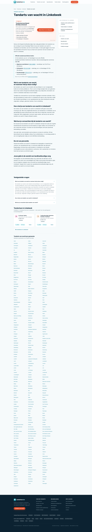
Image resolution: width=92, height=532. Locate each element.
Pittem (29, 410)
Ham (43, 308)
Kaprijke (29, 340)
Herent (44, 315)
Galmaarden (45, 295)
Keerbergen (16, 342)
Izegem (15, 336)
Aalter (29, 241)
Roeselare (30, 417)
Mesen (15, 388)
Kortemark (16, 349)
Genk (29, 299)
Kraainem (44, 352)
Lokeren (15, 372)
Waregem (30, 458)
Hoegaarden (16, 324)
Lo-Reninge (30, 370)
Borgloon (30, 268)
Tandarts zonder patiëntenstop (42, 507)
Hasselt (15, 313)
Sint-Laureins (16, 433)
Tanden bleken (58, 1)
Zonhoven (16, 478)
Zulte (43, 481)
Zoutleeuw (16, 481)
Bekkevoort (30, 256)
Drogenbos (45, 288)
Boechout (15, 265)
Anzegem (15, 247)
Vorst (44, 453)
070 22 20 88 (27, 68)
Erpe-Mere (30, 293)
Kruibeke (15, 354)
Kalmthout (16, 338)
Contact (67, 509)
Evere (15, 295)
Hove (15, 331)
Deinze (15, 281)
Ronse (44, 417)
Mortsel (15, 392)
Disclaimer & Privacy (55, 525)
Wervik (44, 460)
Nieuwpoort (16, 397)
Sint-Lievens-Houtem (32, 433)
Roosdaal (15, 420)
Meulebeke (30, 388)
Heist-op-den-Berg (17, 315)
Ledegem (30, 361)
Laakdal (15, 356)
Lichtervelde (16, 365)
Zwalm (29, 483)
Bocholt (44, 263)
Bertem (44, 259)
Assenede (44, 250)
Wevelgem (45, 463)
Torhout (44, 447)
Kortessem (16, 352)
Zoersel (29, 476)
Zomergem (45, 476)
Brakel (44, 270)
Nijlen (29, 397)
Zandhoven (16, 472)
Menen (44, 383)
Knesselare (16, 345)
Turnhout (30, 449)
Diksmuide (45, 286)
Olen (15, 399)
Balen (44, 252)
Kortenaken (30, 349)
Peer (43, 408)
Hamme (15, 311)
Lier (43, 365)
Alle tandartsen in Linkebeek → (22, 229)
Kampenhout (30, 338)
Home (15, 8)
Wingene (44, 467)
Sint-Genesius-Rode (46, 426)
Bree (15, 275)
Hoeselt (44, 324)
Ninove (44, 397)
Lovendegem (16, 374)
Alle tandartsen (39, 501)
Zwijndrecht (16, 485)
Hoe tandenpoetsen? (70, 501)
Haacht (29, 306)
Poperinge (44, 410)
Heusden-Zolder (31, 322)
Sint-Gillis (15, 429)
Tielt (29, 444)
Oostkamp (16, 401)
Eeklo (44, 290)
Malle (44, 379)
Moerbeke (16, 390)
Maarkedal (16, 376)
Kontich (44, 347)
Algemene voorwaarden (65, 525)
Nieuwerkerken (45, 395)
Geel (43, 297)
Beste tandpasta (69, 503)
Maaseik (29, 376)
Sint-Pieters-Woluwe (46, 435)
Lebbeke (44, 358)
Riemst (44, 415)
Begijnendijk (16, 256)
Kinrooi (29, 342)
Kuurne (44, 354)
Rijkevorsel (16, 417)
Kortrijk (29, 352)
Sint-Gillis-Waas (31, 429)
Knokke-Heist (30, 345)
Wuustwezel (45, 469)
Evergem (30, 295)
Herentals (15, 318)
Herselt (29, 320)
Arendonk (44, 247)
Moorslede (45, 390)
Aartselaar (16, 243)
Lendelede (45, 361)
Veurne (15, 451)
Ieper (29, 333)
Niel (29, 395)
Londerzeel (45, 372)
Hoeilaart (30, 324)
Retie (29, 415)
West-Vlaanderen (45, 515)
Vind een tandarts (64, 43)
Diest (29, 286)
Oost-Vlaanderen (37, 515)
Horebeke (16, 329)
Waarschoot (30, 456)
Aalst (15, 241)
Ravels (15, 415)
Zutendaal (16, 483)
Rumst (15, 422)
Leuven (44, 363)
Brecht (29, 272)
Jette (44, 336)
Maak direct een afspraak (45, 30)
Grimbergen (45, 304)
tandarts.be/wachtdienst (32, 76)
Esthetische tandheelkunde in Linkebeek (67, 30)
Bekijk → (30, 224)
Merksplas (45, 386)
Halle (29, 308)
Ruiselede (44, 420)
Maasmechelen (45, 376)
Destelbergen (45, 284)
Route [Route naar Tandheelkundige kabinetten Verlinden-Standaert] (44, 224)
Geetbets (15, 299)
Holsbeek (15, 327)
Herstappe (45, 320)
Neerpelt (44, 392)
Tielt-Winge (45, 444)
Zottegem (44, 478)
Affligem (29, 243)
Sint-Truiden (16, 438)
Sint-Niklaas (16, 435)
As (14, 250)
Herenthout (30, 318)
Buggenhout (16, 277)
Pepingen (15, 410)
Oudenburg (30, 406)
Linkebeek (24, 8)
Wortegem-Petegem (32, 469)
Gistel (44, 302)
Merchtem (16, 386)
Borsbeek (15, 270)
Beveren (29, 261)
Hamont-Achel (31, 311)
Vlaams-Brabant (52, 515)
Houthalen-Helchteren (32, 329)
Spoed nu (74, 2)
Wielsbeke (45, 465)
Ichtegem (15, 333)
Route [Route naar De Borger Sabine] (23, 224)
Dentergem (16, 284)
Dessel (29, 284)
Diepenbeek (16, 286)
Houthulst (44, 329)
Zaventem (30, 472)
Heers (44, 313)
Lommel (29, 372)
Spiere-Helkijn (31, 438)
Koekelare (44, 345)
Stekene (44, 440)
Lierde (15, 367)
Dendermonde (45, 281)
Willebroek (30, 467)
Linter (15, 370)
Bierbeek (44, 261)
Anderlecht (30, 245)
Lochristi (44, 370)
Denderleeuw (30, 281)
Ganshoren (16, 297)
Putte (15, 413)
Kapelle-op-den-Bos (46, 338)
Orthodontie (53, 507)
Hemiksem (30, 315)
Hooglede (30, 327)
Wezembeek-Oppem (18, 465)
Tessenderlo (16, 444)
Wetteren (30, 463)
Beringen (44, 256)
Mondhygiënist (65, 1)
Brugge (29, 275)
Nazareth (30, 392)
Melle (29, 383)
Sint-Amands (30, 426)
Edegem (29, 290)
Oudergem (45, 406)
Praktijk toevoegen (64, 46)
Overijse (15, 408)
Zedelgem (44, 472)
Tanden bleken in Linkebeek (66, 26)
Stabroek (44, 438)
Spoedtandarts (50, 1)
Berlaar (15, 259)
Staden (15, 440)
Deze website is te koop (74, 525)
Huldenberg (30, 331)
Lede (15, 361)
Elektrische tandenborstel (71, 505)
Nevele (15, 395)
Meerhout (30, 381)
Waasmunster (45, 456)
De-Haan (44, 277)
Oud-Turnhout (45, 404)
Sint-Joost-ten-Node (18, 431)
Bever (15, 261)
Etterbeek (44, 293)
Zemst (44, 474)
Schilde (29, 424)
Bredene (44, 272)
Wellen (15, 460)
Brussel (44, 275)
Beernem (15, 254)
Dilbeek (15, 288)
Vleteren (44, 451)
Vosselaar (15, 456)
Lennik (15, 363)
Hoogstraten (45, 327)
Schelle (44, 422)
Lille (29, 367)
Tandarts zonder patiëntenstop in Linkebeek (67, 23)
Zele (14, 474)
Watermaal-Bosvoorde (47, 458)
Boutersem (30, 270)
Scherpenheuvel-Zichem (18, 424)
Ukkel (44, 449)
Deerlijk (44, 279)
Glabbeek (15, 304)
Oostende (30, 399)
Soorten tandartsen (54, 509)
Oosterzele (45, 399)
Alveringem (16, 245)
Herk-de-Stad (45, 318)
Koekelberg (16, 347)
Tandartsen (32, 1)
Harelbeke (44, 311)
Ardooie (29, 247)
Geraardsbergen (17, 302)
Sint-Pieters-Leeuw (32, 435)
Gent (43, 299)
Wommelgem (16, 469)
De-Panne (16, 279)
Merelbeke (30, 386)
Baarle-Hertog (31, 252)
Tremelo (15, 449)
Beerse (29, 254)
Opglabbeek (45, 401)
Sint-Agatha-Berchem (18, 426)
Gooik (29, 304)
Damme (29, 277)
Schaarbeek (30, 422)
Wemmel (29, 460)
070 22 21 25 (28, 72)
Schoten (44, 424)
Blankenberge (31, 263)
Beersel (44, 254)
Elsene (15, 293)
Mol (29, 390)
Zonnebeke (30, 478)
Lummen (44, 374)
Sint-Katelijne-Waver (32, 431)
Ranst (44, 413)
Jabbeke (30, 336)
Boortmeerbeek (17, 268)
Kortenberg (45, 349)
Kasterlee (44, 340)
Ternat (29, 442)
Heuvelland (45, 322)
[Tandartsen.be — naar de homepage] (19, 2)
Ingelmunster (45, 333)
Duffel (15, 290)
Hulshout (44, 331)
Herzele (15, 322)
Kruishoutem (30, 354)
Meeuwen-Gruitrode (46, 381)
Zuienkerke (30, 481)
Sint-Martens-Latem (46, 433)
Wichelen (30, 465)
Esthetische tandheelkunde (56, 503)
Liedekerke (30, 365)
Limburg (58, 515)
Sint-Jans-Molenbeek (47, 429)
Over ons (67, 507)
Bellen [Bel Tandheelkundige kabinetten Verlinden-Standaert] (39, 224)
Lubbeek (30, 374)
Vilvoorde (30, 451)
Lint (43, 367)
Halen (15, 308)
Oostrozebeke (31, 401)
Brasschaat (16, 272)
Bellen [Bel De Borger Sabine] (17, 224)
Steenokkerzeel (31, 440)
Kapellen (15, 340)
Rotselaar (30, 420)
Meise (15, 383)
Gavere (29, 297)
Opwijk (15, 404)
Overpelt (30, 408)
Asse (29, 250)
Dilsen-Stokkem (31, 288)
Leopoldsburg (31, 363)
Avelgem (15, 252)
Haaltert (44, 306)
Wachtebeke (16, 458)
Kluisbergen (45, 342)
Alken (44, 243)
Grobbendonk (16, 306)
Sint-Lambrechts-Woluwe (47, 431)
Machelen (16, 379)
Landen (15, 358)
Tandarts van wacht (41, 1)
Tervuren (44, 442)
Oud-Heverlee (31, 404)
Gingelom (30, 302)
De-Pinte (30, 279)
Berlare (29, 259)
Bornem (44, 268)
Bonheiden (30, 265)
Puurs (29, 413)
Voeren (15, 453)
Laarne (29, 356)
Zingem (15, 476)
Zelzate (29, 474)
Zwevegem (45, 483)
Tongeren (30, 447)
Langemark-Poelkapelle (32, 358)
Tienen (15, 447)
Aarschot (44, 241)
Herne (15, 320)
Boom (44, 265)
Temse (15, 442)
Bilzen (15, 263)
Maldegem (30, 379)
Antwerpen (45, 245)
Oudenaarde (16, 406)
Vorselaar (30, 453)
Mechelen (16, 381)
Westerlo (15, 463)
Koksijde (29, 347)
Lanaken (44, 356)
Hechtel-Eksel (30, 313)
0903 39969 (32, 64)
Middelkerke (45, 388)
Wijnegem (16, 467)
